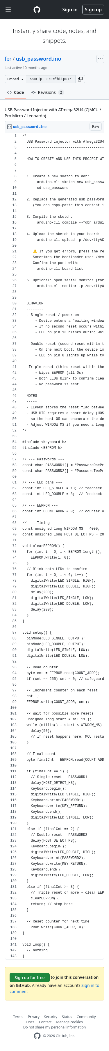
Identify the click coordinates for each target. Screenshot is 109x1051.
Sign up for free (30, 977)
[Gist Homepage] (36, 9)
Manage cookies (69, 1022)
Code (15, 92)
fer (8, 58)
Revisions (47, 92)
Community (86, 1016)
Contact (45, 1022)
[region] (54, 546)
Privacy (34, 1016)
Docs (30, 1022)
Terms (18, 1016)
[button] (80, 79)
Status (67, 1016)
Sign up (93, 9)
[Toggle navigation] (8, 9)
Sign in (70, 9)
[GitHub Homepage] (37, 1035)
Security (50, 1016)
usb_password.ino (38, 58)
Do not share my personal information (54, 1027)
